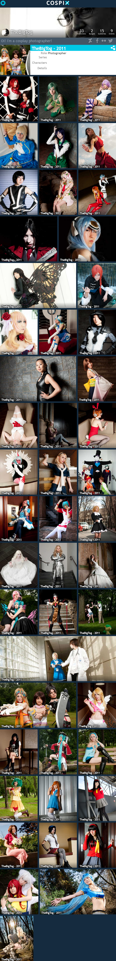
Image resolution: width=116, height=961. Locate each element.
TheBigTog (21, 32)
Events (111, 32)
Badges (92, 32)
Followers (81, 32)
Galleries (102, 32)
